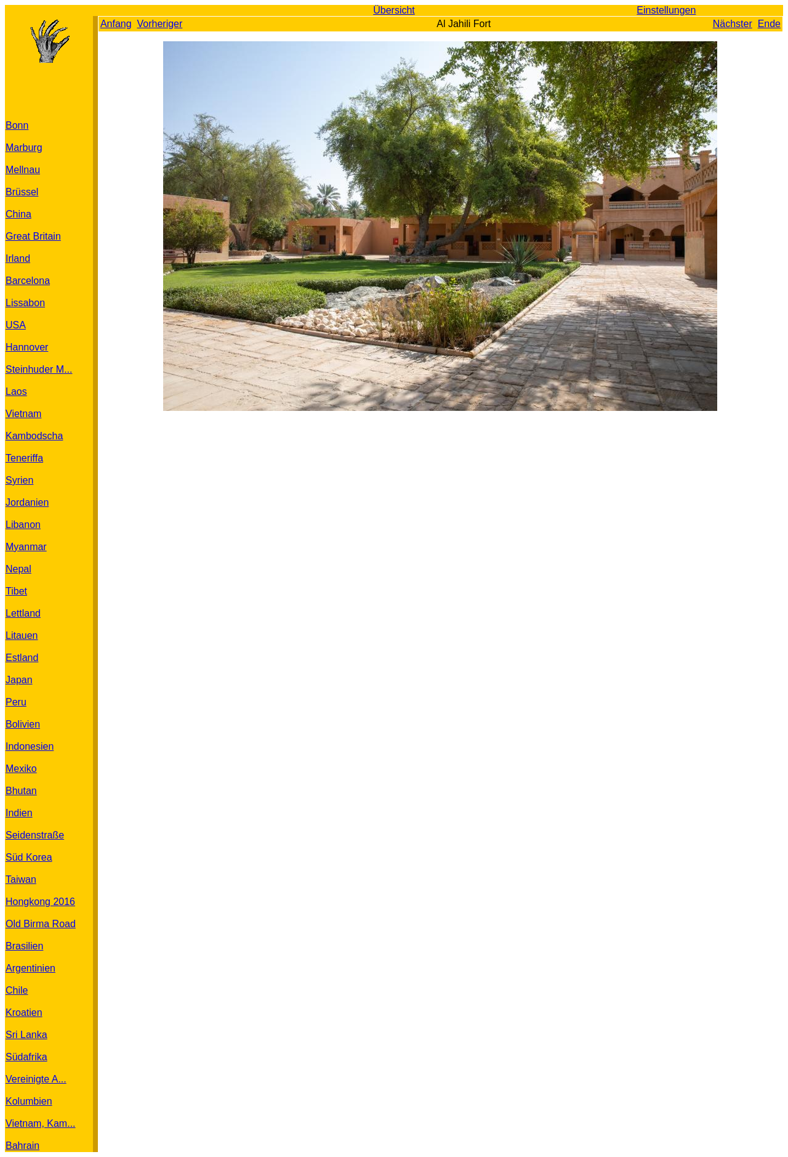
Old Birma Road (41, 924)
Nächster (732, 23)
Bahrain (22, 1145)
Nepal (18, 569)
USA (16, 325)
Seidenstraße (35, 835)
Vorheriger (159, 23)
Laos (16, 391)
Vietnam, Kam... (41, 1123)
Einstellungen (666, 10)
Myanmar (26, 547)
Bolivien (23, 724)
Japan (19, 680)
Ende (769, 23)
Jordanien (27, 502)
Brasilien (24, 946)
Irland (18, 258)
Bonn (17, 125)
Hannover (27, 347)
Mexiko (21, 768)
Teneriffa (24, 458)
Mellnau (23, 169)
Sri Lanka (26, 1034)
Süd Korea (29, 857)
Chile (17, 990)
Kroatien (24, 1012)
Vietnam (23, 413)
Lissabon (25, 303)
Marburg (24, 147)
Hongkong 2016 (40, 901)
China (18, 214)
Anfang (116, 23)
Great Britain (33, 236)
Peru (16, 702)
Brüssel (22, 192)
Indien (19, 813)
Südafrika (26, 1057)
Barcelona (28, 280)
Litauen (22, 635)
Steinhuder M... (39, 369)
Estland (22, 657)
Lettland (23, 613)
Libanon (23, 524)
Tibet (16, 591)
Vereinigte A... (36, 1079)
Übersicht (394, 10)
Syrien (19, 480)
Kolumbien (29, 1101)
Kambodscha (34, 436)
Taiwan (21, 879)
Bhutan (21, 791)
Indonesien (30, 746)
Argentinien (30, 968)
